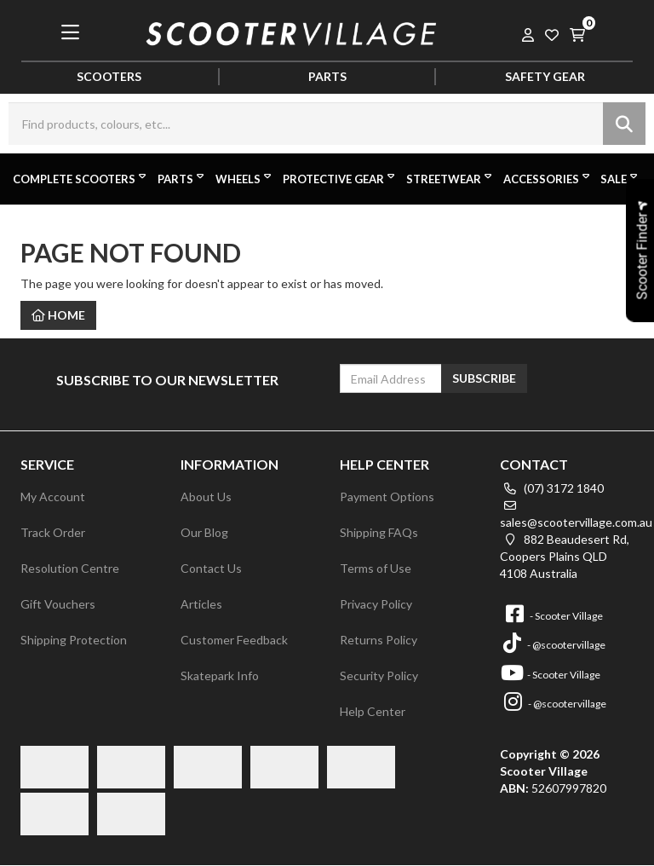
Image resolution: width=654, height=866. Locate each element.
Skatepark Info (220, 675)
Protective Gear (340, 178)
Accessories (548, 178)
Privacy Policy (376, 604)
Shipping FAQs (379, 532)
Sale (620, 178)
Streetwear (450, 178)
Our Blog (204, 532)
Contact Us (211, 568)
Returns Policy (378, 639)
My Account (52, 496)
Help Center (372, 711)
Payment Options (387, 496)
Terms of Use (375, 568)
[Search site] (624, 123)
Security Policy (379, 675)
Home (58, 315)
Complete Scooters (81, 178)
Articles (201, 604)
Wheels (244, 178)
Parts (182, 178)
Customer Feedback (234, 639)
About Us (206, 496)
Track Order (52, 532)
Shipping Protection (73, 639)
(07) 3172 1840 (552, 488)
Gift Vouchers (57, 604)
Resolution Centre (69, 568)
